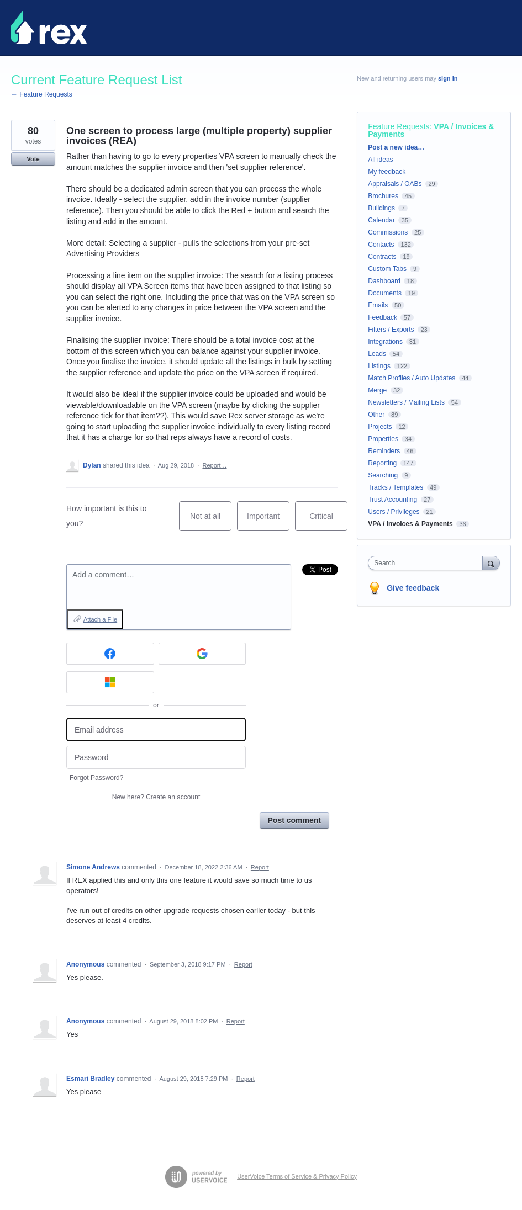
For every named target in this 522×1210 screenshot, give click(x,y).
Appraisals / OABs (394, 184)
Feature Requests (398, 126)
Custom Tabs (387, 269)
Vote (33, 159)
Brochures (383, 196)
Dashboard (384, 281)
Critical (328, 521)
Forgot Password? (96, 778)
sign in (447, 78)
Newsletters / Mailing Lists (406, 402)
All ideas (380, 159)
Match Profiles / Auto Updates (411, 378)
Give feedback (413, 587)
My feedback (386, 172)
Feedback (382, 317)
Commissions (388, 232)
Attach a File (100, 619)
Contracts (382, 257)
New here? (156, 797)
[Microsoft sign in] (110, 682)
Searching (383, 475)
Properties (383, 439)
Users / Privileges (393, 512)
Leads (377, 354)
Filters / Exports (391, 329)
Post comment (294, 820)
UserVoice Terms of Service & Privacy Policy (297, 1176)
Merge (377, 390)
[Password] (156, 757)
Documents (385, 293)
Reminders (384, 451)
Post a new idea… (396, 147)
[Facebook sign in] (110, 654)
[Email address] (156, 729)
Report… (214, 465)
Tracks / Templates (395, 487)
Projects (380, 427)
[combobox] (427, 563)
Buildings (381, 208)
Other (376, 414)
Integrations (385, 342)
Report (260, 867)
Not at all (210, 521)
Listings (379, 366)
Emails (378, 305)
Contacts (381, 244)
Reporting (382, 463)
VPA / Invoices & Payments (410, 524)
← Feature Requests (41, 94)
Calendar (381, 220)
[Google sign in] (202, 654)
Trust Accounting (392, 499)
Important (268, 521)
